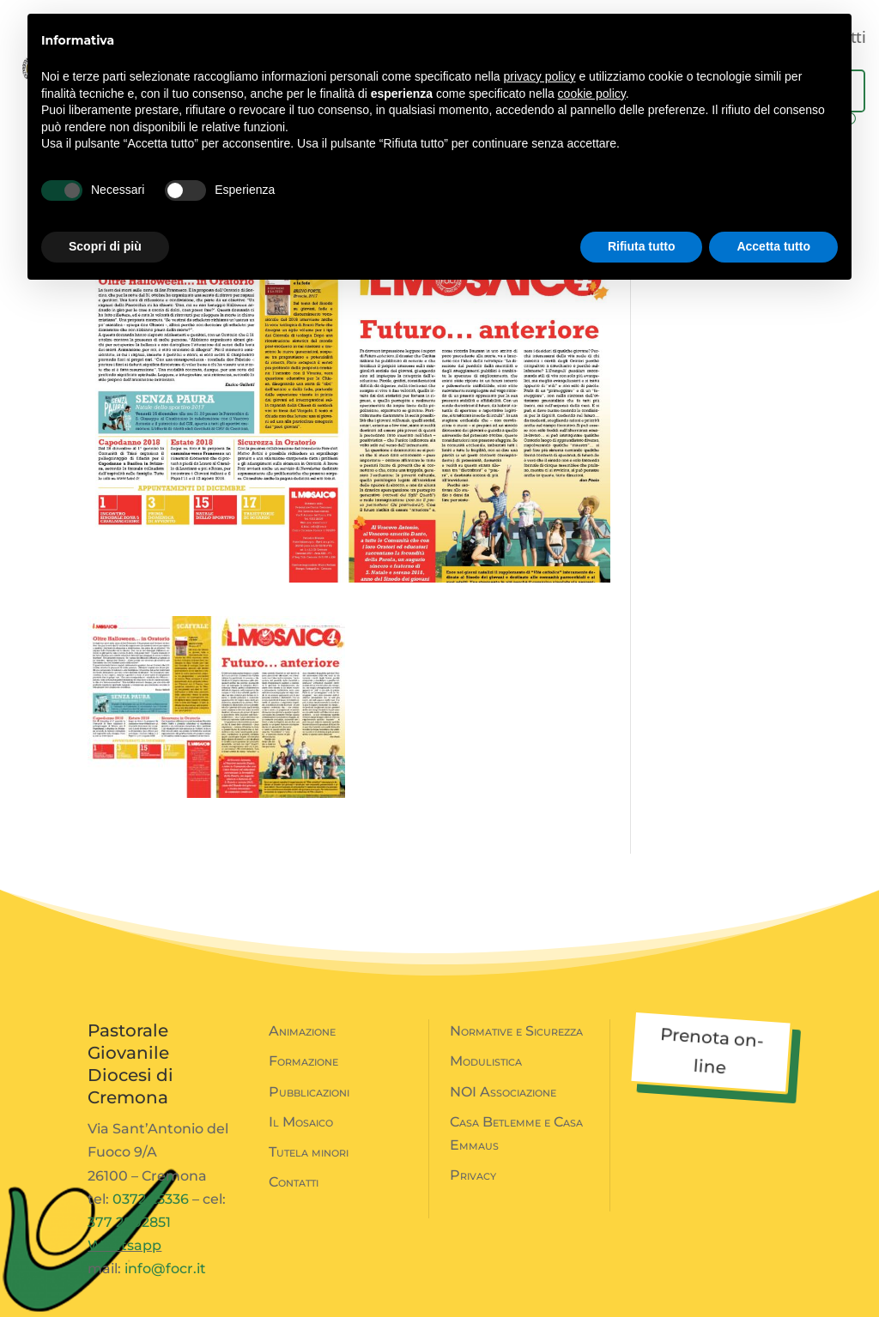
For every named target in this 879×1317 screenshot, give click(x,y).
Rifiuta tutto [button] (642, 246)
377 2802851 (129, 1222)
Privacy (473, 1175)
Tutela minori (309, 1152)
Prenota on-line (711, 1051)
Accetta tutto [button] (773, 246)
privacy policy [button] (540, 76)
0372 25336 (150, 1199)
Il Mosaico (301, 1122)
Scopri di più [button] (105, 246)
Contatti (293, 1182)
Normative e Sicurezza (516, 1031)
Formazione (303, 1061)
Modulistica (486, 1061)
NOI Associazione (503, 1092)
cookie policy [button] (592, 93)
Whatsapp (124, 1245)
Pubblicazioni (309, 1092)
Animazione (302, 1031)
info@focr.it (165, 1268)
